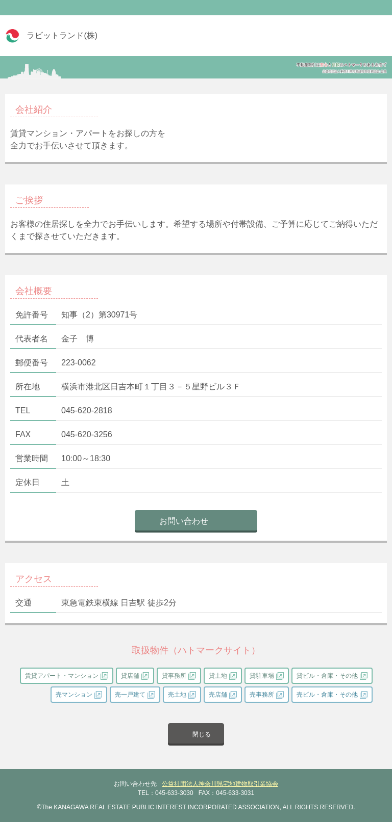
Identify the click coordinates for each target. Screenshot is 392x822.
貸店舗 (130, 675)
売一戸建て (130, 694)
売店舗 (218, 694)
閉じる (201, 734)
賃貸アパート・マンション (62, 675)
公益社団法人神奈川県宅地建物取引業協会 (220, 783)
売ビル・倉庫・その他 (327, 694)
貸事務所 (174, 675)
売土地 (177, 694)
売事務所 (262, 694)
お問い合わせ (183, 521)
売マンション (74, 694)
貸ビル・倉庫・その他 (327, 675)
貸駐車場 (262, 675)
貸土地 (218, 675)
